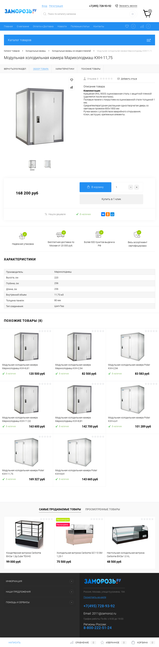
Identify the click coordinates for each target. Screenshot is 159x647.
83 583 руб (132, 376)
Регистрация (56, 6)
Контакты (98, 26)
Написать (12, 642)
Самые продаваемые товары (60, 509)
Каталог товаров (79, 40)
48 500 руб (114, 562)
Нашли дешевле (55, 214)
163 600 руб (26, 429)
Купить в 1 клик (111, 199)
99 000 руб (13, 562)
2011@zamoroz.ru (104, 614)
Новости (62, 26)
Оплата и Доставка (43, 26)
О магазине (23, 26)
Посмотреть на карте (95, 597)
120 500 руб (26, 376)
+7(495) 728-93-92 (100, 6)
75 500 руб (64, 562)
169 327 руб (26, 481)
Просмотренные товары (102, 509)
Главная (8, 26)
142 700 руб (79, 429)
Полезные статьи (80, 26)
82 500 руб (79, 376)
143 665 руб (79, 481)
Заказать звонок (128, 5)
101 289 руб (132, 429)
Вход (44, 6)
